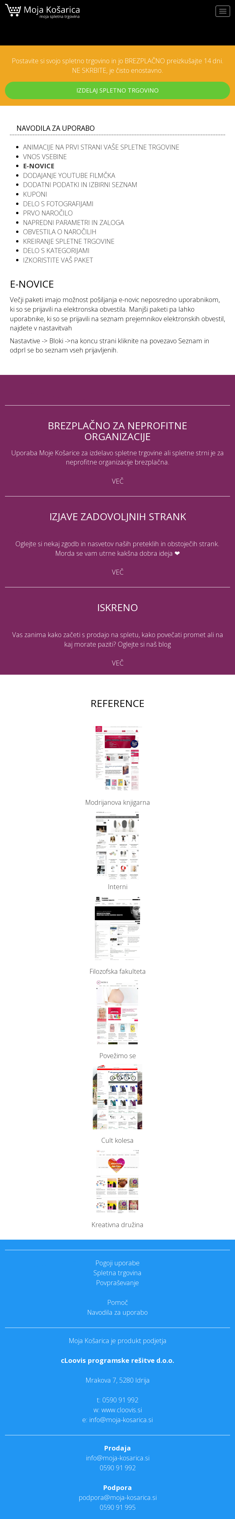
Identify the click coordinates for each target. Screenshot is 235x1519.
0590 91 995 (118, 1507)
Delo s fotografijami (58, 203)
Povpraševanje (117, 1282)
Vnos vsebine (45, 156)
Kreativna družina (117, 1224)
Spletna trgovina (117, 1272)
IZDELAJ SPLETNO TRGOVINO (117, 90)
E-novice (38, 165)
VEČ (117, 481)
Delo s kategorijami (56, 250)
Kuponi (35, 194)
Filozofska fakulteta (118, 971)
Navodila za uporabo (117, 1312)
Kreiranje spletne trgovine (69, 241)
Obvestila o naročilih (59, 231)
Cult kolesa (117, 1140)
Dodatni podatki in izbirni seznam (80, 184)
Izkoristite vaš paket (58, 260)
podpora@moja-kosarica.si (118, 1497)
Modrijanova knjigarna (117, 802)
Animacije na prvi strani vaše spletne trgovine (101, 147)
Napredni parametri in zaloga (73, 222)
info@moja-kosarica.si (117, 1457)
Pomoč (117, 1302)
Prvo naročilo (48, 213)
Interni (117, 886)
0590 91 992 (120, 1399)
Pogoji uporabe (117, 1262)
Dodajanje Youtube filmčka (69, 175)
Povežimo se (117, 1055)
